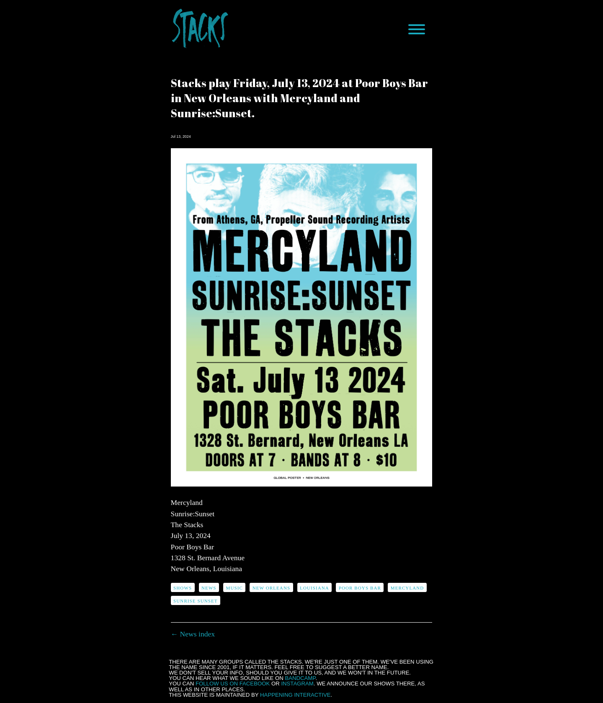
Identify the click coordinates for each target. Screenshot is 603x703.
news (208, 587)
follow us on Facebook (233, 683)
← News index (193, 634)
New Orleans (271, 587)
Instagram (297, 683)
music (234, 587)
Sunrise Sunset (195, 600)
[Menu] (416, 29)
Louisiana (314, 587)
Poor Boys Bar (360, 587)
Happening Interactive (295, 695)
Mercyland (407, 587)
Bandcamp (300, 678)
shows (182, 587)
